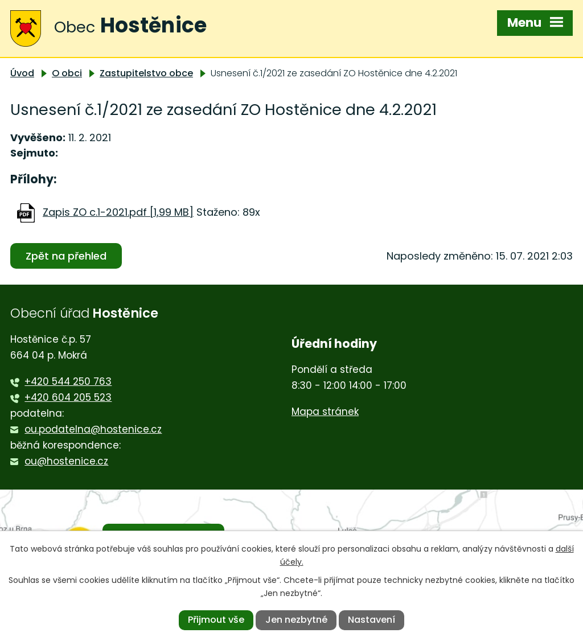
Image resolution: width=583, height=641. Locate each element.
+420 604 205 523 (68, 397)
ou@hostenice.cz (66, 461)
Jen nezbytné (296, 619)
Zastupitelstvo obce (146, 73)
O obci (67, 73)
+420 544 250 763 (68, 381)
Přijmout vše (216, 619)
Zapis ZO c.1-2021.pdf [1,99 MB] (118, 212)
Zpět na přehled (66, 256)
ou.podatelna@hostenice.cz (93, 429)
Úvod (22, 73)
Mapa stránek (325, 411)
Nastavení (371, 619)
